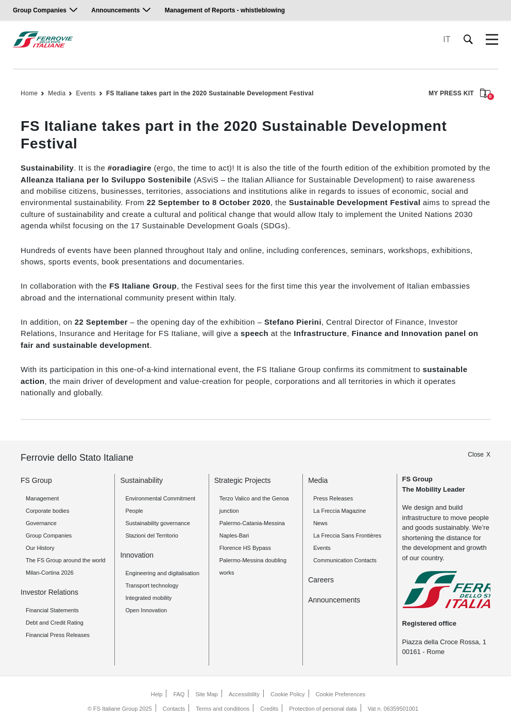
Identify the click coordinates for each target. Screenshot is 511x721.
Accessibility (244, 694)
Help (157, 694)
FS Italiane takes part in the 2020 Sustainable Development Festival (210, 93)
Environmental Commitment (160, 498)
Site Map (207, 694)
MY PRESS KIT (459, 94)
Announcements (115, 10)
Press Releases (333, 498)
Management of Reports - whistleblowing (225, 10)
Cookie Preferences (341, 694)
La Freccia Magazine (339, 511)
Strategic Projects (242, 480)
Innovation (137, 555)
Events (86, 93)
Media (56, 93)
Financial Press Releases (58, 635)
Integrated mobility (148, 598)
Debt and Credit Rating (54, 622)
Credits (269, 709)
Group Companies (39, 10)
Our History (40, 548)
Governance (41, 523)
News (320, 523)
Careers (321, 580)
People (134, 511)
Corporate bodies (47, 511)
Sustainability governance (157, 523)
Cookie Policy (287, 694)
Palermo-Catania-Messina (252, 523)
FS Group (36, 480)
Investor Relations (49, 592)
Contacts (174, 709)
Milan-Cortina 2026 (50, 572)
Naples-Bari (234, 535)
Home (29, 93)
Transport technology (151, 585)
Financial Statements (52, 610)
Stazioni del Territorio (151, 535)
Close (476, 454)
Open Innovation (146, 610)
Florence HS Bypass (245, 548)
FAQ (178, 694)
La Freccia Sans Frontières (347, 535)
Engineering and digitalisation (162, 573)
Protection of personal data (322, 709)
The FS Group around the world (66, 560)
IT (446, 39)
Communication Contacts (345, 560)
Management (42, 498)
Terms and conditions (222, 709)
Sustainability (141, 480)
